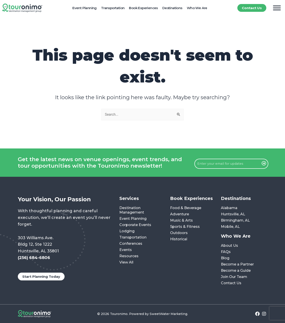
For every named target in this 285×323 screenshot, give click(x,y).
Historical (178, 239)
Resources (128, 256)
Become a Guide (236, 271)
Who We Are (197, 8)
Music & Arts (181, 220)
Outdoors (179, 233)
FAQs (226, 252)
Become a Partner (237, 264)
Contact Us (231, 283)
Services (129, 198)
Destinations (172, 8)
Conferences (130, 244)
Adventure (179, 214)
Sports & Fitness (185, 227)
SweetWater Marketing (168, 314)
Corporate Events (135, 225)
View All (126, 262)
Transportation (113, 8)
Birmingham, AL (235, 220)
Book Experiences (143, 8)
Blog (225, 258)
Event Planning (84, 8)
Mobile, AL (230, 227)
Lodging (126, 231)
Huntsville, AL (233, 214)
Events (125, 250)
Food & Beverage (185, 208)
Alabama (229, 208)
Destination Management (131, 210)
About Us (229, 246)
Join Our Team (234, 277)
